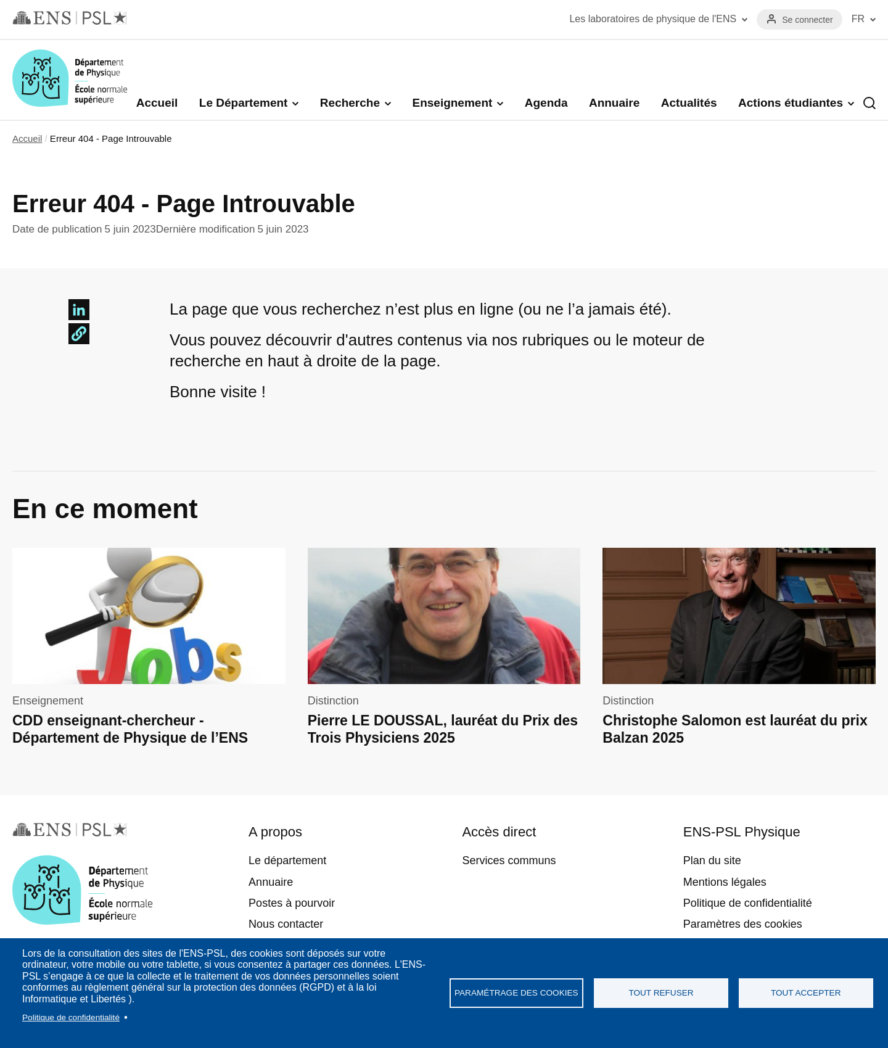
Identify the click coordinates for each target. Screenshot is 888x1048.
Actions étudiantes (790, 102)
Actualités (689, 102)
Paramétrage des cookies (516, 992)
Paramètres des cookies (742, 924)
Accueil (157, 102)
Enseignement (452, 102)
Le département (287, 860)
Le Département (243, 102)
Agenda (546, 102)
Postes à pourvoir (292, 903)
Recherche (350, 102)
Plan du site (712, 860)
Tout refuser (660, 992)
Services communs (509, 860)
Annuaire (614, 102)
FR (858, 19)
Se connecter (807, 20)
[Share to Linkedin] (78, 309)
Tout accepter (806, 992)
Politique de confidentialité (71, 1017)
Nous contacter (286, 924)
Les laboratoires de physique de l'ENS (652, 19)
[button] (78, 333)
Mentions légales (725, 882)
